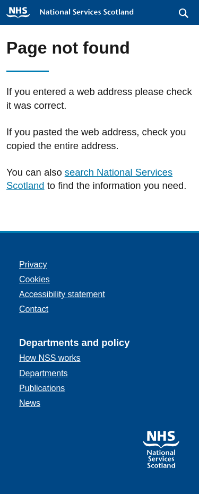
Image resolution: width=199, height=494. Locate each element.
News (29, 403)
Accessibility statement (62, 294)
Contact (33, 309)
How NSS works (50, 357)
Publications (42, 388)
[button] (184, 13)
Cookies (34, 279)
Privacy (33, 264)
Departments (43, 373)
